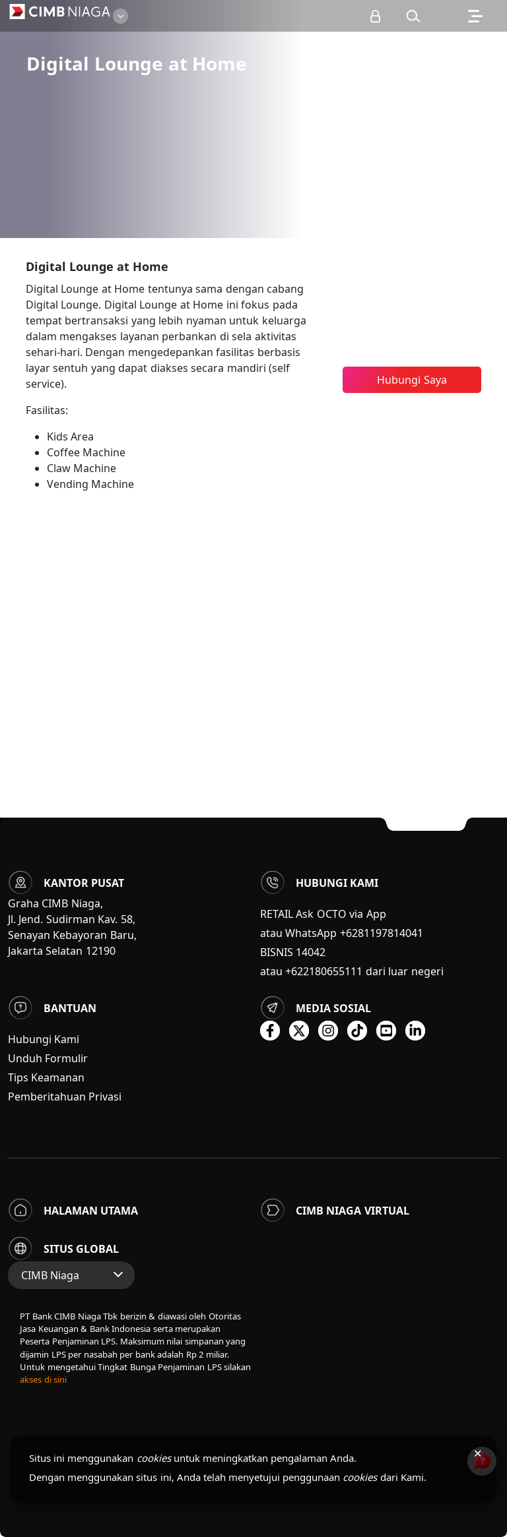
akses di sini (43, 1379)
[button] (413, 15)
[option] (253, 119)
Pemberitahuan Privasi (64, 1096)
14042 (310, 952)
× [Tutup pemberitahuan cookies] (477, 1452)
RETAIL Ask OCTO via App (323, 914)
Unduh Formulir (48, 1058)
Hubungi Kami (43, 1039)
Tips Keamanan (46, 1077)
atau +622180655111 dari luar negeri (352, 971)
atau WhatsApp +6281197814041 (341, 933)
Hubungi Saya (411, 380)
